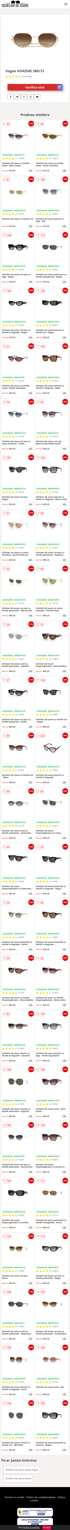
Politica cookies (31, 1527)
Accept (46, 1527)
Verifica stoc (43, 87)
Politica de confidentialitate (41, 1497)
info (30, 170)
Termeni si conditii (14, 1497)
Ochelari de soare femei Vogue (21, 1469)
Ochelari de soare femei (18, 1478)
